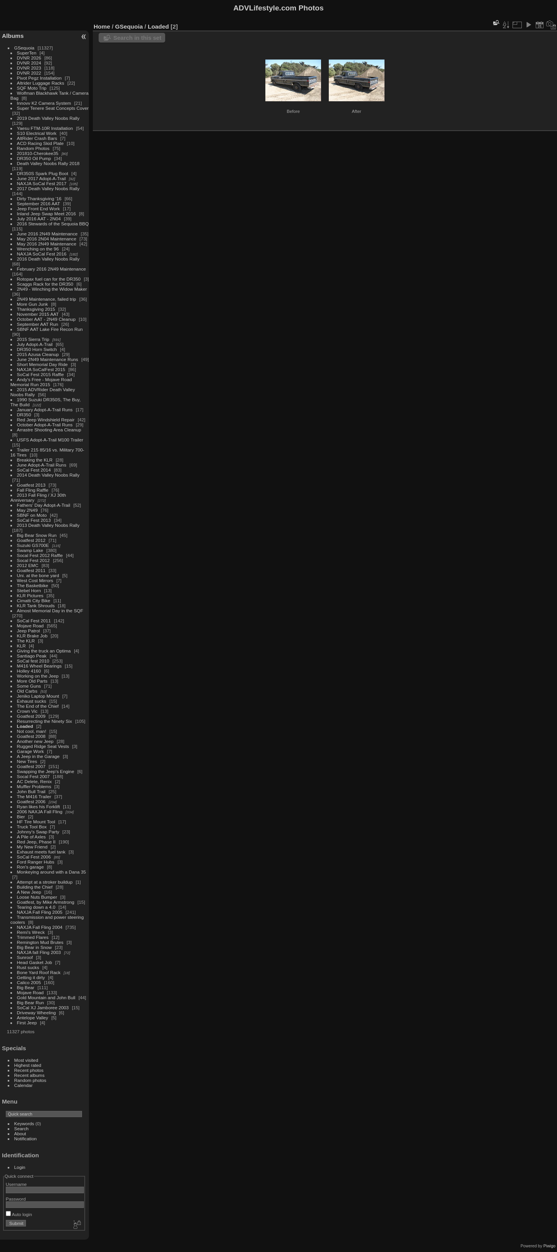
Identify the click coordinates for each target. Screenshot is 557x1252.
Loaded (25, 726)
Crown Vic (27, 711)
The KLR (26, 640)
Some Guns (29, 685)
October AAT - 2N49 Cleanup (46, 319)
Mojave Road (30, 625)
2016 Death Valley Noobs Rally (48, 258)
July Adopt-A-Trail (35, 344)
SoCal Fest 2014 (34, 469)
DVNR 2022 (29, 72)
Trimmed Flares (33, 937)
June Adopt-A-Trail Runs (42, 464)
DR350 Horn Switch (37, 349)
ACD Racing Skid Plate (40, 143)
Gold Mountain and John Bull (46, 997)
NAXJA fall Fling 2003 (39, 952)
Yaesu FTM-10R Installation (45, 128)
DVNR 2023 (29, 67)
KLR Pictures (30, 595)
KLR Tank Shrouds (36, 605)
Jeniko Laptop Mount (38, 695)
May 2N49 (27, 510)
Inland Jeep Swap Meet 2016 (46, 213)
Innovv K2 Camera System (44, 103)
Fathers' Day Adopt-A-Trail (43, 505)
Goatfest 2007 (31, 766)
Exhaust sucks (31, 701)
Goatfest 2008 (31, 736)
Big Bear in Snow (34, 947)
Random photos (30, 1080)
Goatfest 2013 (31, 484)
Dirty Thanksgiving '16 (39, 198)
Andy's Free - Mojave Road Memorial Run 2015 (41, 382)
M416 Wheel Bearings (39, 665)
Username (16, 1184)
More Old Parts (32, 680)
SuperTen (26, 52)
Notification (25, 1138)
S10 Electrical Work (36, 133)
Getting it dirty (31, 977)
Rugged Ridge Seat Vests (43, 746)
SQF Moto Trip (32, 87)
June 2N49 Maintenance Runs (47, 359)
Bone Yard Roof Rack (39, 972)
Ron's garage (30, 866)
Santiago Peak (32, 655)
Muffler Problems (34, 786)
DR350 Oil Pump (34, 158)
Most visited (26, 1060)
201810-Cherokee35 (37, 153)
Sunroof (25, 957)
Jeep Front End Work (38, 208)
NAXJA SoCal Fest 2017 (42, 183)
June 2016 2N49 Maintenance (47, 233)
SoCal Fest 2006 (34, 856)
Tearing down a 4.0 (36, 907)
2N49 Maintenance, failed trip (46, 299)
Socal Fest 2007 (33, 776)
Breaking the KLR (35, 459)
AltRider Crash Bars (37, 138)
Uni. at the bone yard (38, 575)
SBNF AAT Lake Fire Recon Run (50, 329)
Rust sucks (28, 967)
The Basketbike (32, 585)
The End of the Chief (38, 706)
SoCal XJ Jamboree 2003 (43, 1007)
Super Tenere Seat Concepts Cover (53, 108)
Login (20, 1167)
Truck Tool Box (32, 826)
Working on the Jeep (38, 675)
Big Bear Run (30, 1002)
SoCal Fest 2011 (34, 620)
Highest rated (27, 1065)
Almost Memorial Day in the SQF (50, 610)
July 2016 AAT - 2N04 (39, 218)
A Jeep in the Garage (38, 756)
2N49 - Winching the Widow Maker (52, 288)
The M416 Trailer (34, 796)
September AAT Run (37, 324)
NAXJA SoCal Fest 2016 (42, 253)
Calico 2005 (29, 982)
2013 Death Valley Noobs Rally (48, 525)
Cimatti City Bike (33, 600)
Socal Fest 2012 (33, 560)
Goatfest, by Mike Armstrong (45, 902)
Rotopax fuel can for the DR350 (49, 278)
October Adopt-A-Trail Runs (45, 424)
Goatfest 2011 (31, 570)
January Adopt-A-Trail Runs (45, 409)
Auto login (19, 1214)
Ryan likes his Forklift (38, 806)
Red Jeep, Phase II (36, 841)
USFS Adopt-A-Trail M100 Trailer (50, 439)
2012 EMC (28, 565)
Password (16, 1198)
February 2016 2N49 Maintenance (51, 268)
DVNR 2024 (29, 62)
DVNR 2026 (29, 57)
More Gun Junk (32, 304)
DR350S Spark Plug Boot (42, 173)
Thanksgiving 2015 (36, 309)
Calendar (23, 1085)
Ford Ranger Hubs (36, 861)
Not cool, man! (31, 731)
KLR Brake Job (32, 635)
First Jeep (27, 1022)
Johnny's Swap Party (38, 831)
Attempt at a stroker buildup (45, 881)
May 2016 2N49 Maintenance (47, 243)
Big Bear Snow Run (37, 535)
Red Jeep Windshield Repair (46, 419)
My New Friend (32, 846)
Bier (21, 816)
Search (21, 1128)
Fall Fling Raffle (33, 489)
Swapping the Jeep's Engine (45, 771)
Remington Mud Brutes (40, 942)
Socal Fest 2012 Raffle (40, 555)
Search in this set (137, 37)
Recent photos (29, 1070)
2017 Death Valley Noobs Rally (48, 188)
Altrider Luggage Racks (40, 82)
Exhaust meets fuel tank (41, 851)
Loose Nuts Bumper (37, 896)
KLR (21, 645)
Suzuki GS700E (33, 545)
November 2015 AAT (38, 314)
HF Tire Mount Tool (36, 821)
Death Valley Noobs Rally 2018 (48, 163)
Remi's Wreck (31, 932)
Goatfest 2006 (31, 801)
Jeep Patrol (28, 630)
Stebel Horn (29, 590)
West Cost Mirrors (35, 580)
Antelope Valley (32, 1017)
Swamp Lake (30, 550)
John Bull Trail (31, 791)
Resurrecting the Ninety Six (44, 721)
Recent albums (29, 1075)
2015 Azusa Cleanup (38, 354)
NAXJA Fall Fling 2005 (40, 912)
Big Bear (25, 987)
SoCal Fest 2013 (34, 520)
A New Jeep (29, 891)
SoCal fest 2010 (33, 660)
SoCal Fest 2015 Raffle (40, 374)
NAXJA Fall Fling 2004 (40, 927)
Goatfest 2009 (31, 716)
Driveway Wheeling (36, 1012)
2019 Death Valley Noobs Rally (48, 118)
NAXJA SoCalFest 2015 (41, 369)
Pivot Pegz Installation (39, 77)
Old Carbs (27, 690)
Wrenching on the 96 (38, 248)
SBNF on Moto (32, 515)
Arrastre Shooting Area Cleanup (49, 429)
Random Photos (33, 148)
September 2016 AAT (38, 203)
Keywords (24, 1123)
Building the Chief (35, 886)
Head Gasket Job (34, 962)
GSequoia (24, 47)
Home (102, 26)
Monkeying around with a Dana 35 (51, 871)
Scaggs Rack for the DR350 (45, 283)
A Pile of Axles (31, 836)
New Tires (27, 761)
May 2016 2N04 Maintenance (47, 238)
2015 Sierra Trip (33, 339)
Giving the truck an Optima (44, 650)
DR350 (24, 414)
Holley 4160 (29, 670)
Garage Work (30, 751)
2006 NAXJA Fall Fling (40, 811)
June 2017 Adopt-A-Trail (41, 178)
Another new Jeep (35, 741)
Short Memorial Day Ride (42, 364)
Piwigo (549, 1245)
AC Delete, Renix (34, 781)
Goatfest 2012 (31, 540)
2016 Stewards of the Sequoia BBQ (53, 223)
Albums (13, 35)
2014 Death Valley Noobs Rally (48, 474)
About (20, 1133)
